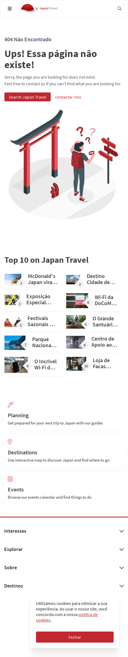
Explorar (64, 549)
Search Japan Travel (27, 97)
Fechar (74, 637)
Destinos (64, 585)
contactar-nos (68, 97)
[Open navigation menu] (9, 8)
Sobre (64, 567)
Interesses (64, 531)
